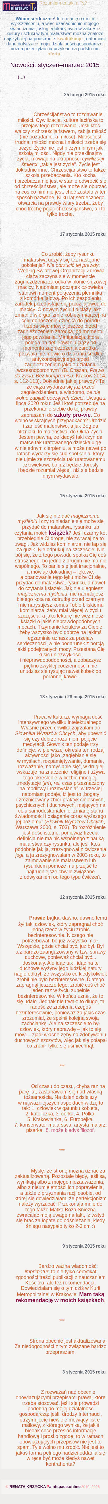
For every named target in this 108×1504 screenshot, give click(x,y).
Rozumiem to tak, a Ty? (63, 3)
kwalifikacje (69, 38)
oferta (53, 53)
